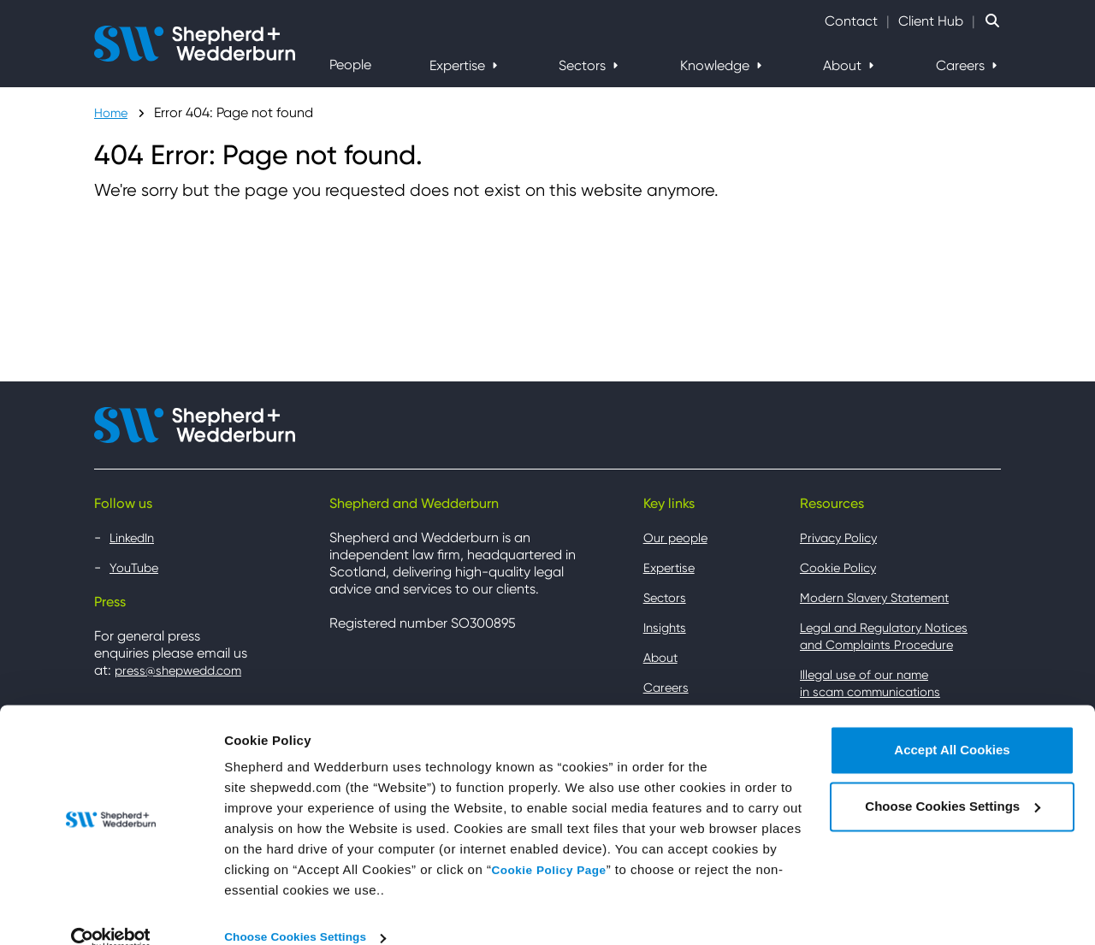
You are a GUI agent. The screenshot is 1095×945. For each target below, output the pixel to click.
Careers (962, 65)
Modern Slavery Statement (883, 597)
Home (113, 112)
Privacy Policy (841, 537)
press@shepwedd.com (184, 670)
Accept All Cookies (951, 724)
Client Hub (930, 21)
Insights (666, 627)
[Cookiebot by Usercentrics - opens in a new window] (111, 911)
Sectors (584, 65)
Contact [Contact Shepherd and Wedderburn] (851, 21)
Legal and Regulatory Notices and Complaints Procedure (892, 636)
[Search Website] (992, 21)
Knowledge (716, 65)
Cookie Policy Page (554, 843)
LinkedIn (135, 537)
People (350, 64)
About (844, 65)
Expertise (458, 65)
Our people (678, 537)
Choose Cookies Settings (302, 911)
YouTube (136, 567)
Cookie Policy (841, 567)
